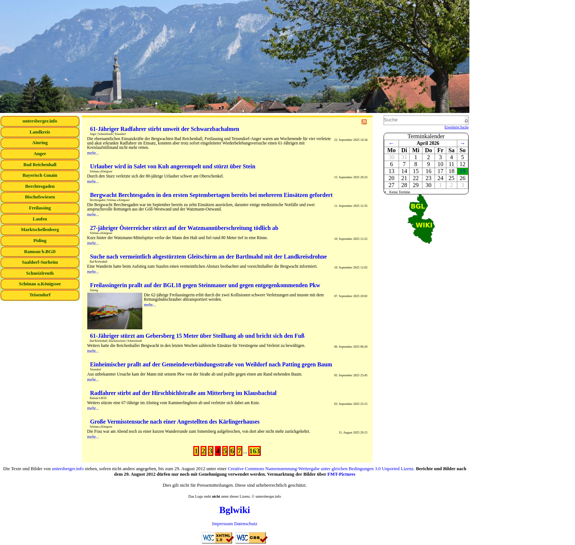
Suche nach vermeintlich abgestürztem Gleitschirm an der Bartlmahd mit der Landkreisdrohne (208, 256)
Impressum (222, 523)
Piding (40, 240)
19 (462, 171)
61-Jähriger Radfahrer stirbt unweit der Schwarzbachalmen (164, 129)
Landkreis (40, 132)
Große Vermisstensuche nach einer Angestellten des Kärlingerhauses (175, 421)
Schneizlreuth (40, 273)
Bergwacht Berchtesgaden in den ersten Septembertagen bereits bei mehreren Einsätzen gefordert (211, 195)
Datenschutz (245, 523)
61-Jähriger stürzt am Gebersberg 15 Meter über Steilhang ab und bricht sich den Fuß (197, 336)
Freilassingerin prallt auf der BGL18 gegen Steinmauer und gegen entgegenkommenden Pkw (205, 285)
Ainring (40, 142)
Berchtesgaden (40, 186)
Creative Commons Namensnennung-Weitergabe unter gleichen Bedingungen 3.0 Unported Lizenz (321, 468)
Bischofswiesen (40, 197)
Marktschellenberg (40, 229)
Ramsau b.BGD (40, 251)
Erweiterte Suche (456, 127)
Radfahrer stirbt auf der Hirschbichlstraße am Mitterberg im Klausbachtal (183, 393)
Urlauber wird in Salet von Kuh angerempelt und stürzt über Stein (173, 166)
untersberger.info (40, 121)
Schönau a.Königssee (40, 283)
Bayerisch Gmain (39, 175)
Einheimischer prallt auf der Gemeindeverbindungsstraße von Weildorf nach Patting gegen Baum (211, 364)
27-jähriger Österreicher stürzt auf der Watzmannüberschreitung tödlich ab (184, 228)
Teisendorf (40, 294)
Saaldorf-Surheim (40, 262)
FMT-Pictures (341, 474)
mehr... (93, 153)
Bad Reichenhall (39, 164)
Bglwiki (234, 510)
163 (254, 451)
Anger (40, 153)
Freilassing (40, 208)
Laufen (40, 219)
